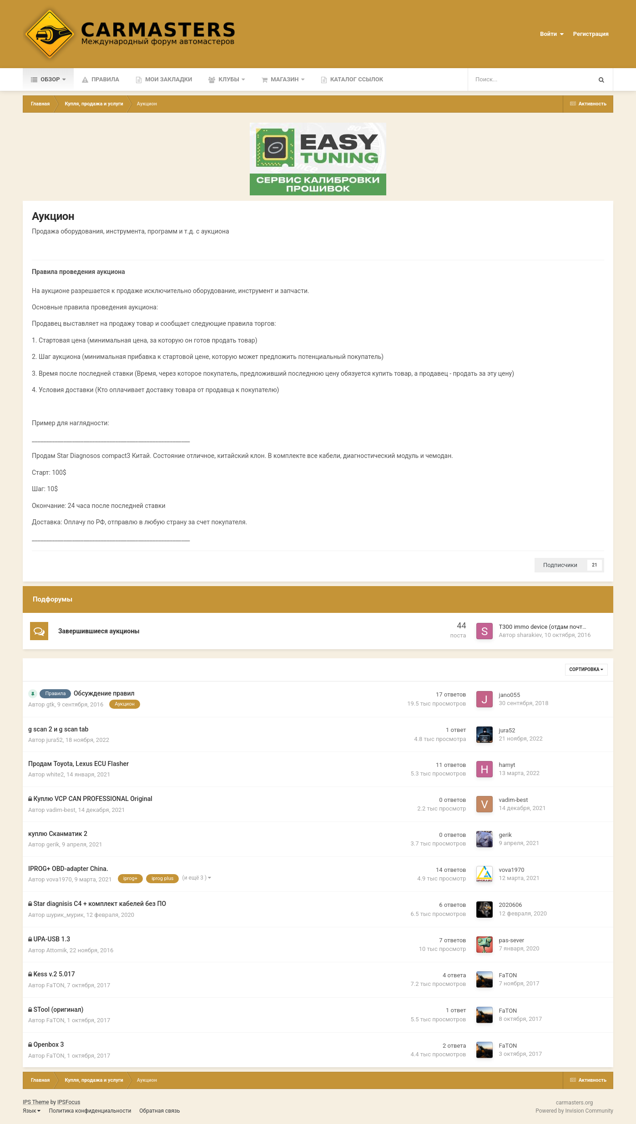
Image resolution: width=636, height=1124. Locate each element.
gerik (52, 844)
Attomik (56, 950)
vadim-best (61, 809)
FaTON (55, 985)
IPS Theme (36, 1102)
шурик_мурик (65, 914)
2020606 (510, 904)
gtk (50, 704)
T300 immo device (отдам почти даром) (553, 626)
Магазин (284, 79)
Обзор (50, 79)
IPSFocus (68, 1102)
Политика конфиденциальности (90, 1111)
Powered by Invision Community (574, 1111)
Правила (104, 79)
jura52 (54, 739)
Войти (552, 34)
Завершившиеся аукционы (99, 631)
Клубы (229, 79)
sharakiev (529, 635)
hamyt (507, 764)
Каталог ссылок (356, 79)
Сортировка (586, 669)
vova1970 (59, 879)
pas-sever (512, 940)
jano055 (509, 694)
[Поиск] (505, 79)
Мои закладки (168, 79)
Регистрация (591, 33)
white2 (55, 774)
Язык (32, 1111)
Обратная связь (159, 1111)
